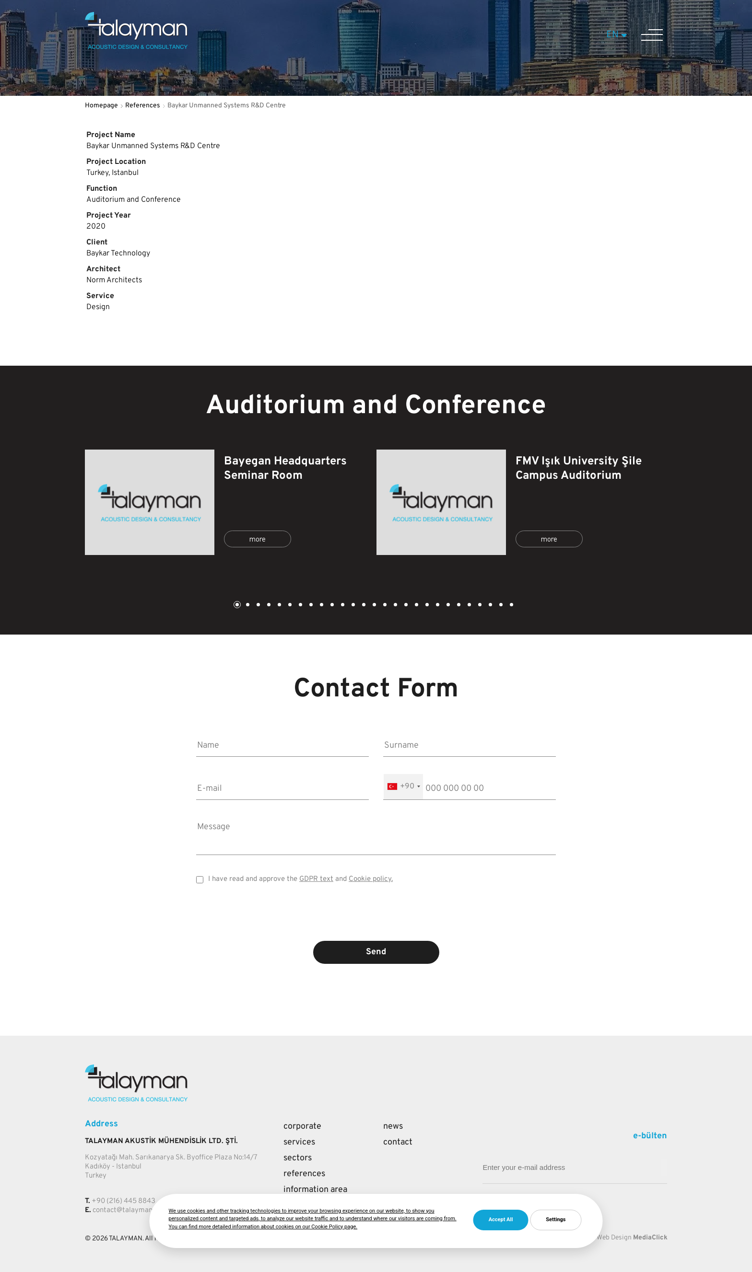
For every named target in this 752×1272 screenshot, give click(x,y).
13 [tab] (363, 605)
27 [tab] (511, 605)
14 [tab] (373, 605)
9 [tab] (321, 605)
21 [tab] (447, 605)
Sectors (297, 1158)
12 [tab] (352, 605)
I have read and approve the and (300, 879)
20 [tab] (437, 605)
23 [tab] (468, 605)
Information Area (315, 1189)
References (142, 106)
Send (376, 952)
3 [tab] (257, 605)
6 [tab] (289, 605)
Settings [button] (555, 1219)
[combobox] (403, 786)
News (393, 1126)
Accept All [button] (501, 1219)
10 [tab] (331, 605)
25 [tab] (490, 605)
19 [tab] (426, 605)
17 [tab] (405, 605)
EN (618, 35)
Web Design (614, 1238)
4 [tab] (268, 605)
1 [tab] (236, 605)
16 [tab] (395, 605)
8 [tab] (310, 605)
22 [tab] (458, 605)
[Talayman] (136, 47)
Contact (397, 1142)
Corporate (302, 1126)
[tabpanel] (230, 502)
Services (299, 1142)
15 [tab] (384, 605)
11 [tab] (342, 605)
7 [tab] (300, 605)
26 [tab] (500, 605)
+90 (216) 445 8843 (123, 1201)
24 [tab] (479, 605)
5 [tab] (279, 605)
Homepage (101, 106)
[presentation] (376, 919)
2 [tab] (247, 605)
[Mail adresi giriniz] (664, 1167)
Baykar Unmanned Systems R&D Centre (226, 106)
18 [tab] (416, 605)
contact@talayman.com (130, 1210)
